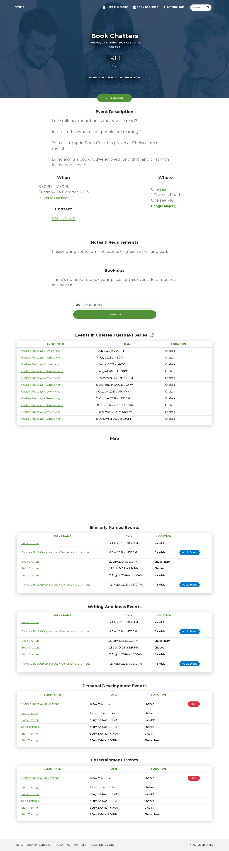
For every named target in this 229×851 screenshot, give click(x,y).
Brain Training (29, 713)
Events (19, 7)
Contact (72, 844)
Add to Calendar (53, 198)
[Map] (114, 480)
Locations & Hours (38, 844)
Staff (85, 844)
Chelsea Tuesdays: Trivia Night (40, 704)
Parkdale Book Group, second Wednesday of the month (56, 552)
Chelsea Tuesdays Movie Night (40, 350)
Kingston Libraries (201, 844)
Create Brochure (103, 844)
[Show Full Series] (151, 335)
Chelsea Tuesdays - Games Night (42, 357)
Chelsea (158, 189)
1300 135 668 (63, 218)
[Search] (197, 7)
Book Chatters (30, 543)
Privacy (59, 844)
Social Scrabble (30, 726)
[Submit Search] (208, 7)
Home (19, 844)
